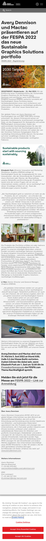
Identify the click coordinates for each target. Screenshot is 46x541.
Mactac (19, 97)
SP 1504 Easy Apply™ (21, 261)
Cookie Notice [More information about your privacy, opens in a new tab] (18, 517)
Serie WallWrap (7, 267)
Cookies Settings (23, 522)
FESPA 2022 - (7, 61)
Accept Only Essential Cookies (23, 529)
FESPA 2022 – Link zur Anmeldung (22, 382)
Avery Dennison (26, 114)
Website (31, 343)
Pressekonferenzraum (12, 367)
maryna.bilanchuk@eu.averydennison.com (17, 468)
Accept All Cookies (23, 536)
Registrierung (18, 61)
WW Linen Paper (34, 267)
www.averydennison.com (11, 451)
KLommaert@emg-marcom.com (14, 478)
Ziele (3, 122)
